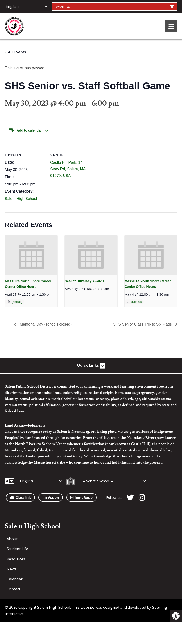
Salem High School (21, 199)
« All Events (15, 52)
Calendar (15, 579)
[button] (176, 616)
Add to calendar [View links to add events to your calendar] (29, 130)
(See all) (17, 302)
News (12, 569)
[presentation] (31, 255)
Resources (16, 559)
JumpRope (81, 497)
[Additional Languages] (26, 6)
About (12, 538)
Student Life (17, 548)
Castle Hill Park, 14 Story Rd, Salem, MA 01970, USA (68, 169)
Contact (13, 589)
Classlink (20, 497)
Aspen (50, 497)
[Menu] (171, 26)
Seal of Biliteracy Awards (84, 281)
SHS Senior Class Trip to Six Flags (143, 324)
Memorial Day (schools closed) (45, 324)
